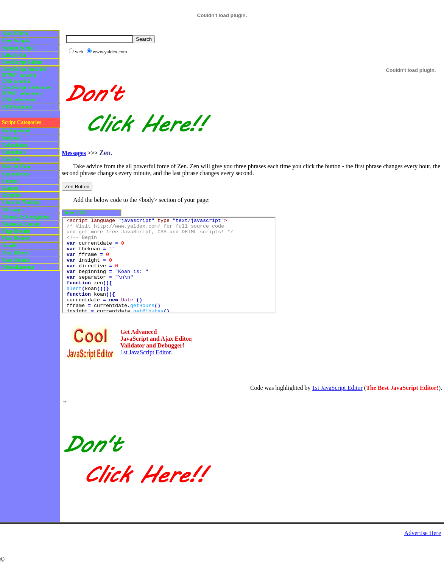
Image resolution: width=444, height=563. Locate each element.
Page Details (16, 231)
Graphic (11, 195)
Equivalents (15, 174)
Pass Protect (16, 238)
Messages (12, 209)
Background (16, 130)
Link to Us (14, 55)
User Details (16, 260)
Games (10, 188)
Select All (74, 213)
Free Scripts (16, 40)
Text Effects (15, 253)
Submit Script (18, 48)
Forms (9, 181)
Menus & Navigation (25, 217)
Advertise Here (422, 533)
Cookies (11, 159)
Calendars (13, 152)
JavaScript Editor (22, 62)
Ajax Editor (15, 33)
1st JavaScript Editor (337, 388)
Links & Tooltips (21, 202)
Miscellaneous (18, 267)
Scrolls (9, 245)
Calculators (15, 145)
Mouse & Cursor (21, 224)
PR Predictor (17, 107)
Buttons (11, 138)
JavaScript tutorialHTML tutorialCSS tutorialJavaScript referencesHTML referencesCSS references (26, 84)
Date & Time (16, 166)
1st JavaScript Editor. (146, 352)
